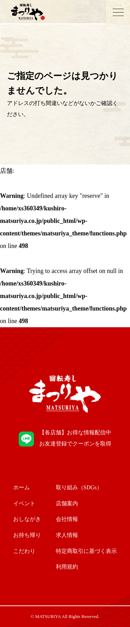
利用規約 (67, 567)
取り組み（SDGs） (79, 487)
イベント (24, 503)
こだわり (24, 551)
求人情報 (67, 535)
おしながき (27, 519)
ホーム (21, 487)
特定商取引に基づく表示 (86, 551)
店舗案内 (67, 503)
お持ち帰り (27, 535)
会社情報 (67, 519)
